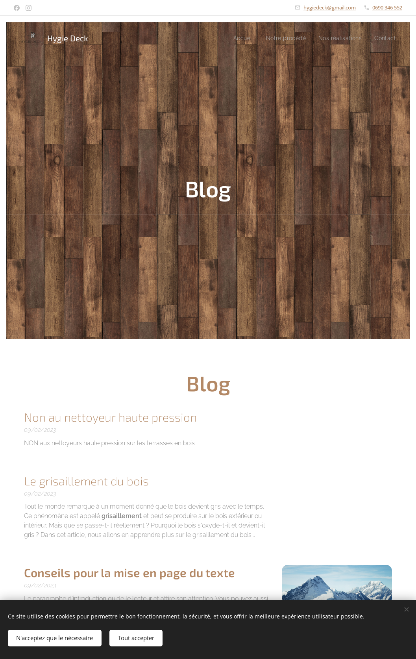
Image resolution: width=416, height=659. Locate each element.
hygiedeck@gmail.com (329, 7)
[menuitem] (238, 38)
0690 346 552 (387, 7)
